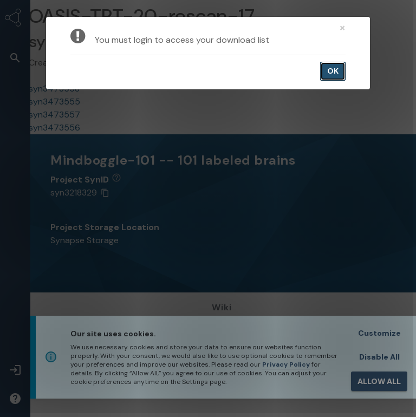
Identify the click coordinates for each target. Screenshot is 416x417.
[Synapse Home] (15, 19)
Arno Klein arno (106, 62)
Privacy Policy (286, 364)
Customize (379, 333)
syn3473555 (54, 101)
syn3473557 (54, 114)
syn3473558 (54, 88)
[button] (15, 57)
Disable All (379, 357)
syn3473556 (54, 127)
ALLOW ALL (379, 381)
